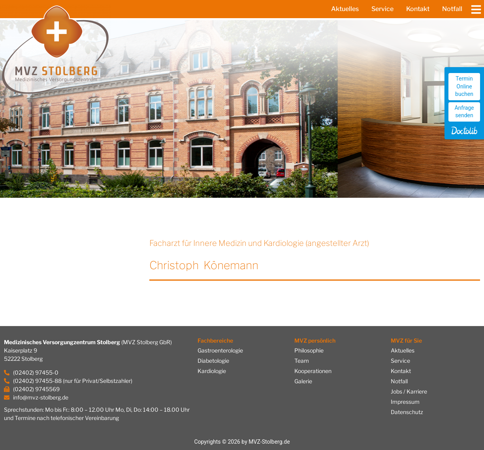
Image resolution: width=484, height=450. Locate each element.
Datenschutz (407, 412)
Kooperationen (312, 371)
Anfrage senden (464, 112)
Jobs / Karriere (409, 391)
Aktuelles (345, 9)
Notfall (452, 9)
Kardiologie (212, 371)
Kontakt (417, 9)
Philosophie (309, 350)
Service (382, 9)
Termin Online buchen (464, 86)
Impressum (405, 401)
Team (301, 360)
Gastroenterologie (220, 350)
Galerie (303, 381)
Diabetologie (213, 360)
